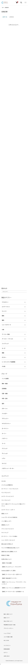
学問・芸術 (4, 398)
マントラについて (5, 500)
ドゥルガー (4, 413)
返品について (7, 617)
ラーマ (3, 443)
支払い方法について (8, 621)
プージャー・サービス (7, 339)
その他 (3, 366)
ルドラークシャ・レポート (8, 509)
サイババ (4, 463)
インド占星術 (5, 378)
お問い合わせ (7, 656)
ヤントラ (4, 311)
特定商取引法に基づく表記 (9, 624)
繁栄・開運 (4, 383)
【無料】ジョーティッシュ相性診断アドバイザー (13, 588)
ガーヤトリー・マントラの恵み (9, 536)
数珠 (3, 315)
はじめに (3, 481)
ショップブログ (7, 633)
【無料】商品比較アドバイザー (9, 578)
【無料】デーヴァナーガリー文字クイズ (11, 574)
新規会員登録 (7, 649)
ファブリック (5, 343)
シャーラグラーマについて (8, 540)
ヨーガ (3, 348)
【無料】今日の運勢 (6, 563)
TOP (3, 7)
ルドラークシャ (6, 306)
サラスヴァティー (6, 423)
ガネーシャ (4, 408)
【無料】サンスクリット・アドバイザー (11, 567)
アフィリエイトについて (7, 529)
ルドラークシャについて (7, 496)
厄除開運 (4, 388)
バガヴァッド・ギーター (8, 468)
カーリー (4, 433)
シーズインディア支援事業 (8, 362)
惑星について (4, 513)
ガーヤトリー (5, 428)
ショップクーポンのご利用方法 (9, 517)
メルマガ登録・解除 (8, 637)
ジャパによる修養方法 (7, 485)
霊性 (3, 403)
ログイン (6, 652)
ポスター (4, 357)
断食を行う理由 (5, 555)
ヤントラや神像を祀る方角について (10, 548)
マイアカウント (7, 645)
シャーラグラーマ (6, 325)
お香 (3, 329)
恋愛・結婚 (4, 393)
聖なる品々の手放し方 (7, 544)
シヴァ (3, 458)
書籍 (3, 353)
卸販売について (5, 525)
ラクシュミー (5, 418)
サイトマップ (4, 532)
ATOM (7, 640)
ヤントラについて (5, 492)
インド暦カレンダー (6, 521)
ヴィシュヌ (4, 453)
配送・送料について (8, 614)
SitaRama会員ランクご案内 (8, 570)
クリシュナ (4, 448)
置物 (3, 320)
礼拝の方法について (6, 559)
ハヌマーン (4, 438)
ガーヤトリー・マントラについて (9, 489)
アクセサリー (5, 302)
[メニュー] (21, 2)
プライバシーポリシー (8, 628)
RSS (4, 640)
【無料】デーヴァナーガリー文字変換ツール (12, 591)
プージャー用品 (6, 334)
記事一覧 (5, 17)
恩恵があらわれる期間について (9, 551)
